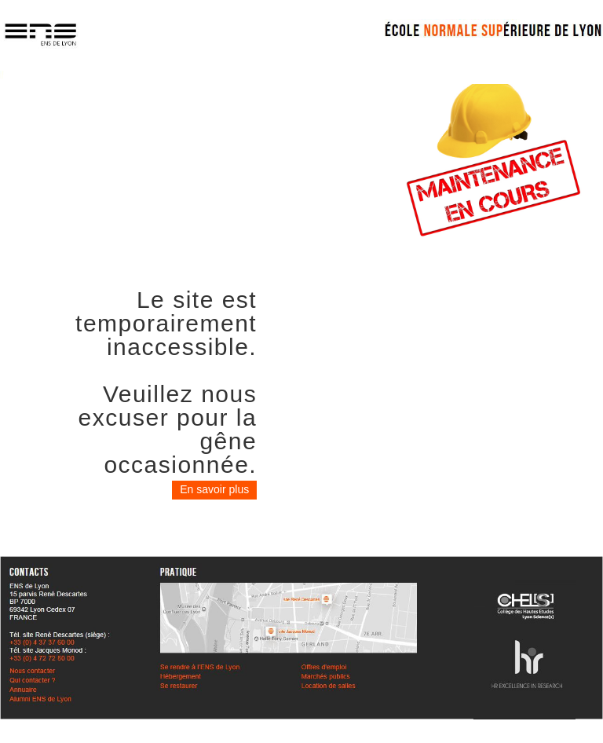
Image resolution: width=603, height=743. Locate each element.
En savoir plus (214, 489)
